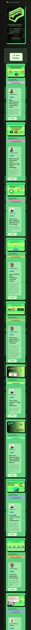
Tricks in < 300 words (16, 557)
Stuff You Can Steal (16, 141)
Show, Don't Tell (16, 438)
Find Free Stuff (15, 383)
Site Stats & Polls (16, 498)
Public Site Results (16, 83)
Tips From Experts (16, 257)
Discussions (15, 38)
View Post (12, 118)
